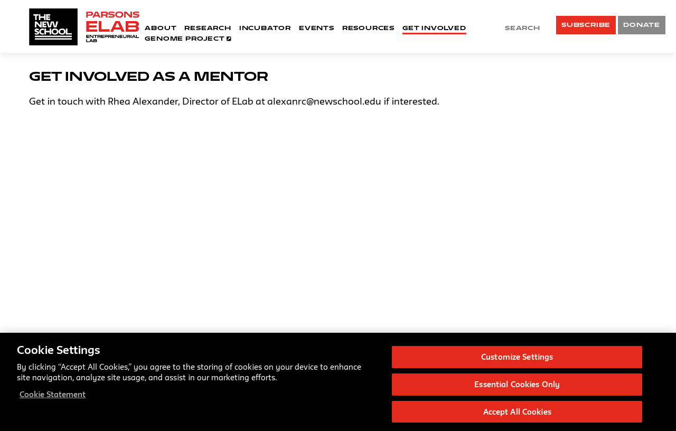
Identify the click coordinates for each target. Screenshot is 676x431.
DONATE (641, 24)
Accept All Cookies (517, 413)
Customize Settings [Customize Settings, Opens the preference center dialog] (517, 358)
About (160, 27)
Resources (368, 27)
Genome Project (188, 38)
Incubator (265, 27)
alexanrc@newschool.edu (324, 101)
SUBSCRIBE (586, 24)
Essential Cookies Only (517, 385)
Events (316, 27)
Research (207, 27)
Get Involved (434, 27)
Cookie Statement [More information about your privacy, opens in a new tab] (53, 395)
